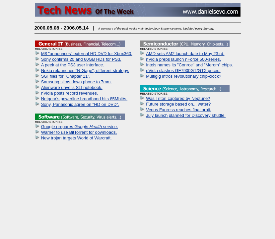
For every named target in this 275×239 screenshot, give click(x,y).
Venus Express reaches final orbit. (178, 109)
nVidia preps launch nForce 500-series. (183, 59)
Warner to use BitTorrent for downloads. (79, 132)
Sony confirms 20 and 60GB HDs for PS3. (81, 59)
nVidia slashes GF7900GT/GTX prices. (183, 70)
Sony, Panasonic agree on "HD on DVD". (80, 104)
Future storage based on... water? (178, 104)
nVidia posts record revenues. (69, 93)
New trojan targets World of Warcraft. (76, 137)
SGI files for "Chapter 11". (66, 76)
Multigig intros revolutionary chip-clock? (183, 76)
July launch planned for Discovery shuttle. (186, 115)
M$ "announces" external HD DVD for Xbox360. (86, 53)
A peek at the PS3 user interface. (72, 64)
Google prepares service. (79, 126)
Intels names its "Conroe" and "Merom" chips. (189, 64)
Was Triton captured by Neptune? (178, 98)
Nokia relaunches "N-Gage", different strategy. (85, 70)
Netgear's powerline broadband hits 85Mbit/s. (84, 98)
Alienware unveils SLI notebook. (72, 87)
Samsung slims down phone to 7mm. (76, 81)
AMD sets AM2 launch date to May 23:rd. (185, 53)
